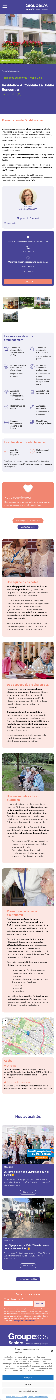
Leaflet (20, 1054)
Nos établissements (11, 71)
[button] (52, 1350)
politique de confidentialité (24, 1321)
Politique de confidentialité (16, 1397)
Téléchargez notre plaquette (28, 520)
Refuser (28, 1384)
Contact (28, 281)
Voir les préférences (28, 1391)
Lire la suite (28, 1192)
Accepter (28, 1377)
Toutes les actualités (28, 1279)
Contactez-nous (28, 527)
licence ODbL (49, 1054)
